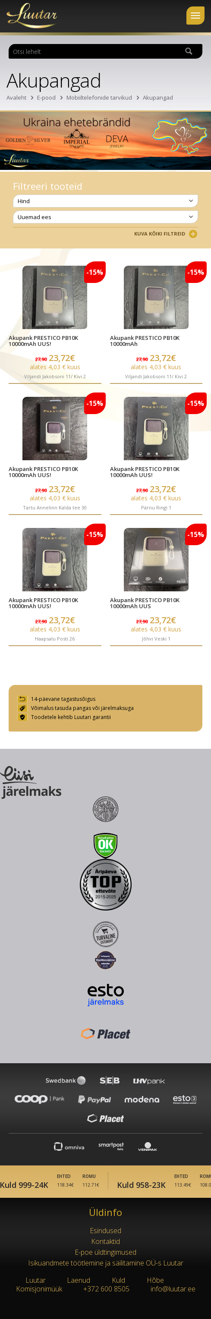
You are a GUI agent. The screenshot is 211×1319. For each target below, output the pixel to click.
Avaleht (16, 97)
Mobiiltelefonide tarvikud (99, 97)
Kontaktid (105, 1241)
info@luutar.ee (173, 1289)
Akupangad (158, 97)
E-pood (46, 97)
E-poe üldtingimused (105, 1252)
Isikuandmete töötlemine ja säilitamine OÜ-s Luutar (105, 1263)
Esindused (105, 1230)
